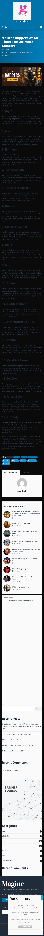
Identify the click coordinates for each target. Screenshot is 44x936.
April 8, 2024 (16, 518)
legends (15, 460)
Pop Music (5, 851)
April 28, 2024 (16, 525)
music (24, 460)
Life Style (5, 836)
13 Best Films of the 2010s (21, 523)
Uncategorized (7, 861)
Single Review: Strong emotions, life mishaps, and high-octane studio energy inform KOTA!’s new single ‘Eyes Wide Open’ (21, 726)
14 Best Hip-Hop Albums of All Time (24, 542)
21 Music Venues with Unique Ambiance (19, 600)
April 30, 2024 (16, 581)
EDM (3, 831)
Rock (3, 856)
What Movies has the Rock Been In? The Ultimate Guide (26, 551)
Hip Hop (7, 460)
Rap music (33, 460)
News (4, 846)
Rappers (7, 463)
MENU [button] (22, 27)
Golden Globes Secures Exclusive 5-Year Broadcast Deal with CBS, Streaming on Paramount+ (26, 514)
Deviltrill (22, 491)
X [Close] (41, 897)
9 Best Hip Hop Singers (20, 569)
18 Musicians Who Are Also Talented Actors (24, 578)
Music (8, 49)
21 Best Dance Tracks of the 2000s (13, 751)
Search (4, 705)
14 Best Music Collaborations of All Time (24, 533)
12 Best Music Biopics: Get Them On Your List (24, 560)
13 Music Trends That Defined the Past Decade (17, 745)
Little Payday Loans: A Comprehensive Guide (16, 734)
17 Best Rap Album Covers (21, 587)
